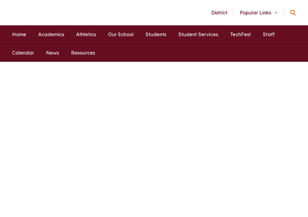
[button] (259, 13)
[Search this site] (293, 13)
